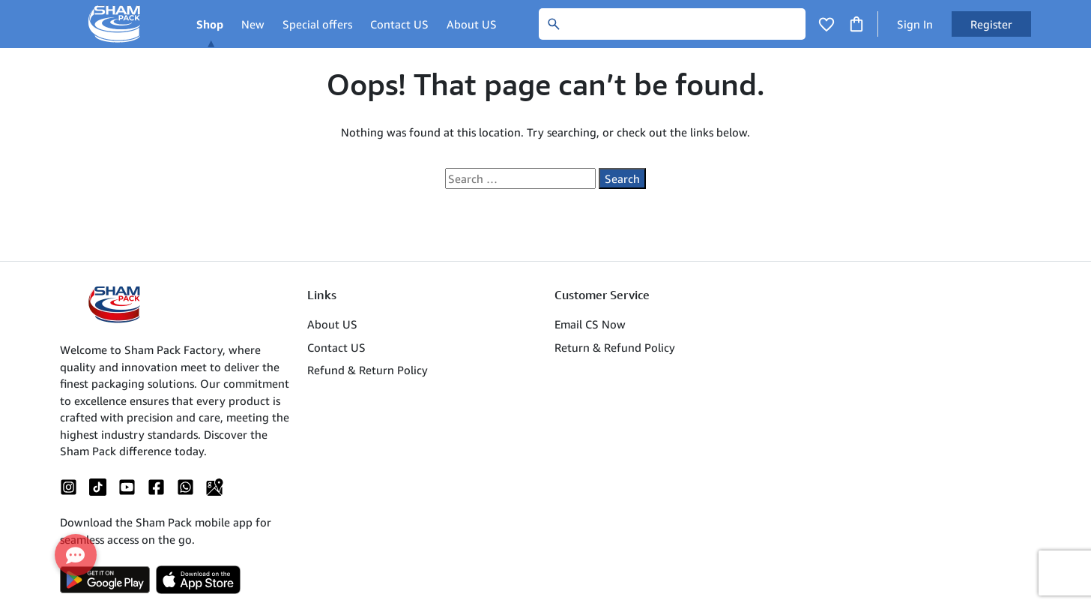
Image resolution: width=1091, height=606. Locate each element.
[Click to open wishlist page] (826, 24)
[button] (76, 555)
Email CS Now (590, 324)
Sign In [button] (915, 24)
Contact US (399, 24)
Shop (209, 24)
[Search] (672, 24)
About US (472, 24)
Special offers (317, 24)
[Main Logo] (116, 24)
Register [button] (991, 24)
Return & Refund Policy (614, 347)
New (253, 24)
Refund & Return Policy (367, 369)
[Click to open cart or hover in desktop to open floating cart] (856, 22)
